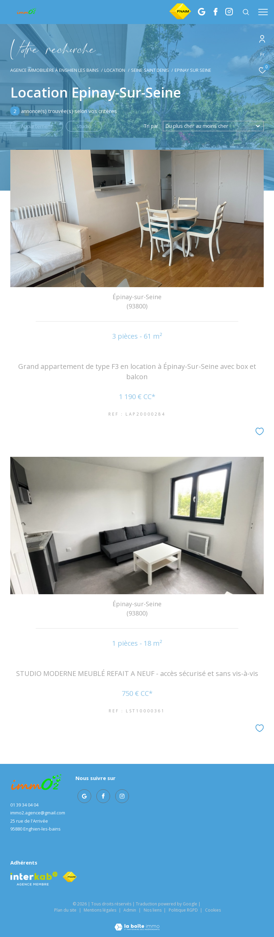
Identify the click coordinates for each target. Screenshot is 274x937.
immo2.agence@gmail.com (37, 813)
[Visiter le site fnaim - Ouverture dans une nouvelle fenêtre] (69, 877)
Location (114, 70)
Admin (130, 910)
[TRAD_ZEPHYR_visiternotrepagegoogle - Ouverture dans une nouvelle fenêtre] (201, 13)
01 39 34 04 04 (24, 805)
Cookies (213, 910)
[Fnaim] (180, 17)
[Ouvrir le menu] (263, 12)
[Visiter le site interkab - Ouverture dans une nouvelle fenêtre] (34, 878)
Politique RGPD (183, 910)
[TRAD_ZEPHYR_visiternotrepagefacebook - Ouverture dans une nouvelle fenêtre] (215, 13)
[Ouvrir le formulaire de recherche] (246, 12)
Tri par (151, 126)
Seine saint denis (150, 70)
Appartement (36, 126)
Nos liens (153, 910)
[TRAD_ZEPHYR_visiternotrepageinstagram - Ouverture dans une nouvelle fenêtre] (229, 13)
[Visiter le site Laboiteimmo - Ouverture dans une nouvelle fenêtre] (137, 922)
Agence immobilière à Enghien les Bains (54, 70)
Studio (83, 126)
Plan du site (66, 910)
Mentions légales (100, 910)
